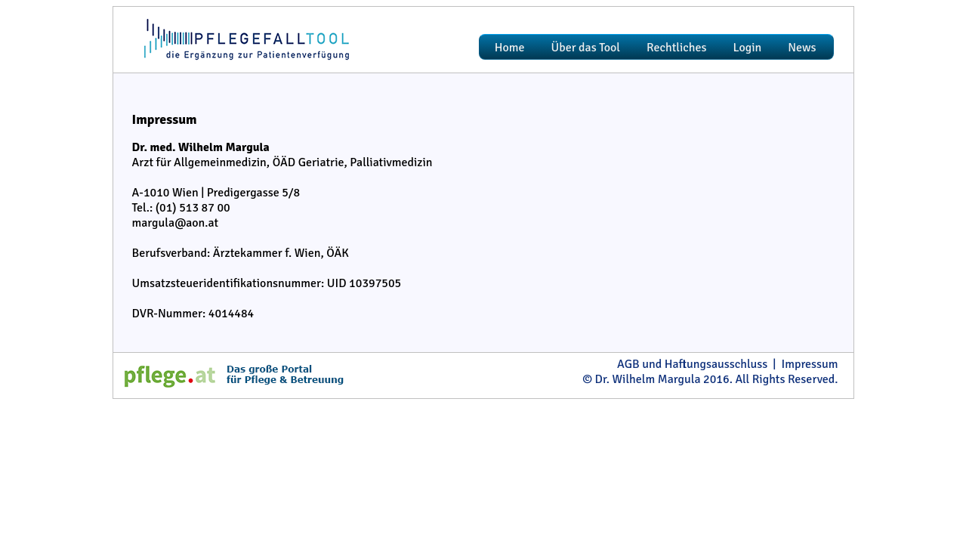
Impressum (809, 364)
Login (747, 47)
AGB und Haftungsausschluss (692, 364)
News (802, 47)
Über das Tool (586, 47)
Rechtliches (676, 47)
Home (510, 47)
